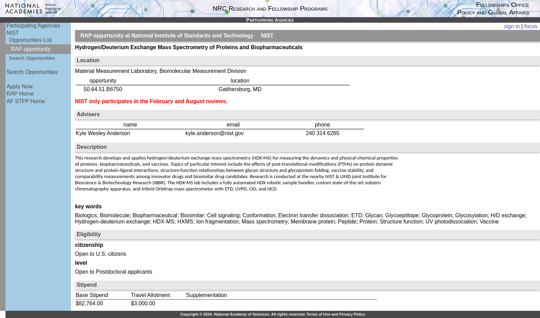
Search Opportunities (32, 58)
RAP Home (20, 94)
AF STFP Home (26, 101)
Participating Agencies (33, 26)
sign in (512, 26)
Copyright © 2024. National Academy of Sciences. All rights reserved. (243, 314)
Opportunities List (30, 40)
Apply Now (20, 86)
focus (530, 26)
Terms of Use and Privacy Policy (336, 314)
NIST (13, 33)
